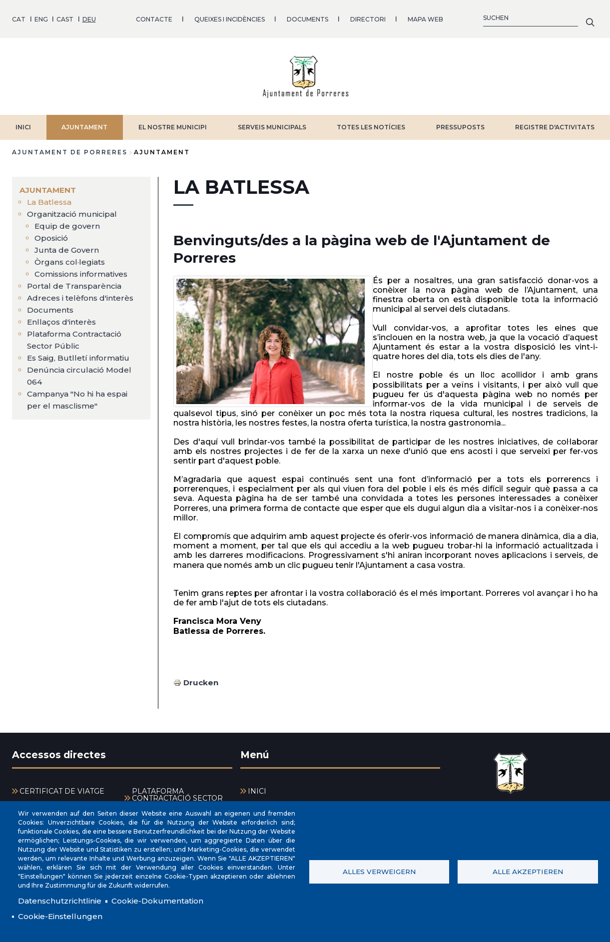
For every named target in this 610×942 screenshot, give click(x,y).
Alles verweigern (379, 871)
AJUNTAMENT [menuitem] (48, 186)
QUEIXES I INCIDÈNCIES (229, 17)
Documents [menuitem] (51, 306)
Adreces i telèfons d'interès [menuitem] (82, 294)
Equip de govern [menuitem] (67, 222)
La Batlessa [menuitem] (50, 198)
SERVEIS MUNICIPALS (272, 123)
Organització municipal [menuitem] (74, 210)
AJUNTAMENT (84, 123)
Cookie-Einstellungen (61, 916)
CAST (64, 17)
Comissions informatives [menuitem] (85, 270)
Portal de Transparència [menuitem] (75, 282)
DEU (89, 17)
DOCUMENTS (307, 17)
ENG (41, 17)
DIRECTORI (368, 17)
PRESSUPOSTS (460, 123)
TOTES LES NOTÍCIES (371, 123)
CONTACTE (154, 17)
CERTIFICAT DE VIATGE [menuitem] (61, 788)
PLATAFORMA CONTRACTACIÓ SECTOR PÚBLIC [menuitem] (177, 795)
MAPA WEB (425, 17)
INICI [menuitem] (257, 788)
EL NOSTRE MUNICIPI (172, 123)
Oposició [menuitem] (52, 234)
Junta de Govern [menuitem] (67, 246)
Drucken (201, 679)
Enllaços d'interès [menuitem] (63, 318)
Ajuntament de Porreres (69, 148)
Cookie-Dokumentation (162, 900)
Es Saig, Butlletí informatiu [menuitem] (80, 354)
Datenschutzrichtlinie (61, 900)
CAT (18, 17)
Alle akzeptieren (528, 871)
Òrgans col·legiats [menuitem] (71, 258)
